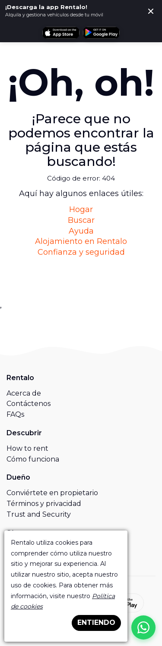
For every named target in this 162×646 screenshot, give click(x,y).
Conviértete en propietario (52, 493)
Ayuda (81, 231)
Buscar (81, 220)
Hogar (81, 209)
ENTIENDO (96, 622)
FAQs (15, 414)
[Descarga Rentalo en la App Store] (60, 33)
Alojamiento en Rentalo (81, 241)
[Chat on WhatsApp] (143, 627)
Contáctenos (28, 403)
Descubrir (24, 433)
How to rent (27, 448)
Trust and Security (38, 514)
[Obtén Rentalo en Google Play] (101, 33)
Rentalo (20, 378)
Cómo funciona (32, 459)
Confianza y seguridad (81, 252)
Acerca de (23, 393)
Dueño (18, 477)
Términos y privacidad (43, 503)
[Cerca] (151, 11)
